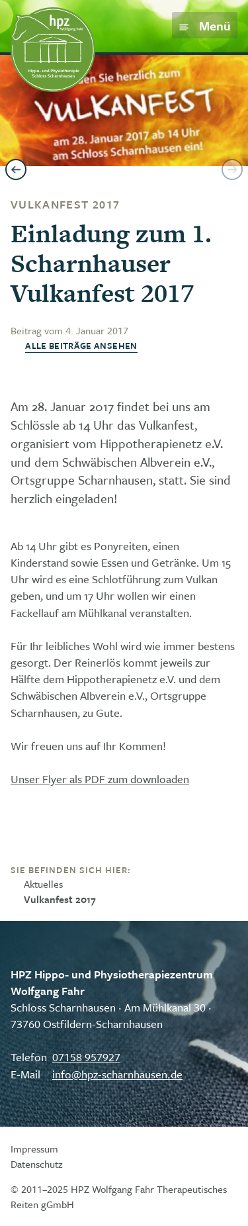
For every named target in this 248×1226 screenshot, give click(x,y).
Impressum (34, 1148)
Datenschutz (37, 1163)
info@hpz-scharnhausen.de (117, 1074)
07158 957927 (86, 1057)
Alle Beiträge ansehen (81, 346)
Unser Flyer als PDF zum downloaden (100, 779)
